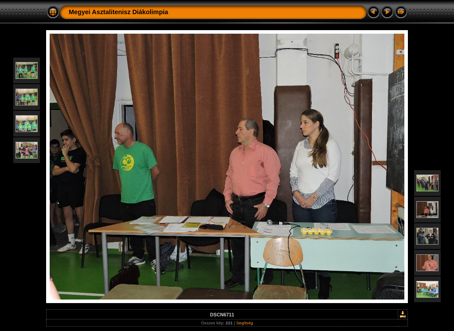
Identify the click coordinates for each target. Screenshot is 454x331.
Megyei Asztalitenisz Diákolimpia (118, 12)
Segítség (244, 322)
